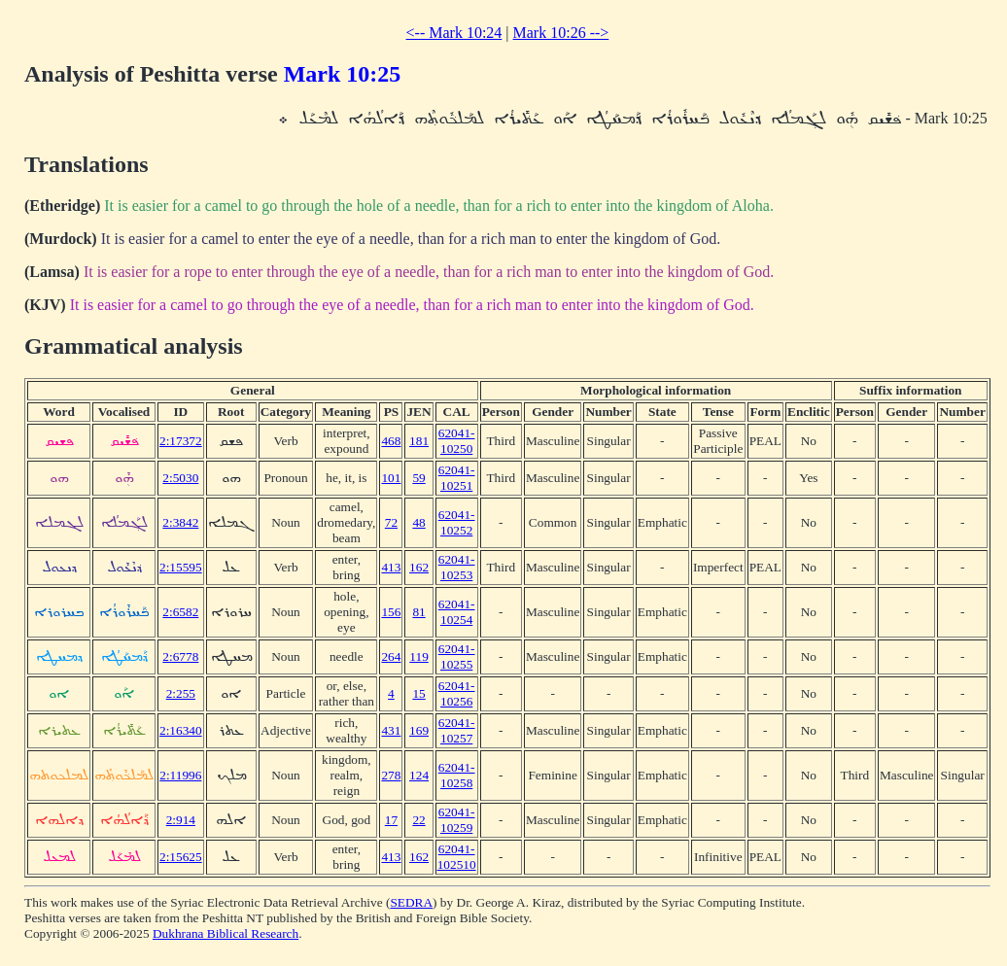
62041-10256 (456, 693)
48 (418, 522)
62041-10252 (456, 522)
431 (390, 730)
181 (419, 440)
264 (390, 656)
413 (390, 567)
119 (419, 656)
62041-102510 (456, 857)
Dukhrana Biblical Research (225, 933)
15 (418, 693)
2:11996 (180, 775)
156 (390, 611)
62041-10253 (456, 567)
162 (419, 567)
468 (390, 440)
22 (418, 819)
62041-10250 (456, 441)
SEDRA (411, 902)
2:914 (180, 819)
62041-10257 (456, 730)
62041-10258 (456, 775)
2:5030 (180, 477)
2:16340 (180, 730)
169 (419, 730)
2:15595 (180, 567)
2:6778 (180, 656)
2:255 (180, 693)
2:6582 (180, 611)
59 (418, 477)
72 (391, 522)
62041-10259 (456, 820)
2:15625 (180, 856)
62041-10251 (456, 478)
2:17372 (180, 440)
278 (390, 775)
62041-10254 (456, 612)
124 (419, 775)
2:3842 (180, 522)
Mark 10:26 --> (561, 32)
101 (390, 477)
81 (418, 611)
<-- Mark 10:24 (454, 32)
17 (391, 819)
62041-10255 (456, 656)
